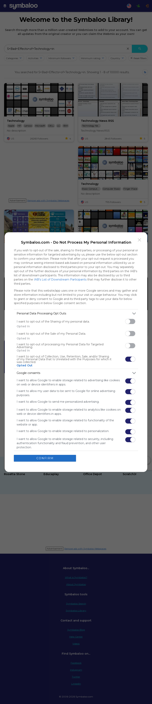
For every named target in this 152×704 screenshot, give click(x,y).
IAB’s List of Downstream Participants (60, 279)
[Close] (139, 240)
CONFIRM (45, 458)
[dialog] (76, 352)
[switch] (130, 321)
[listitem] (76, 313)
